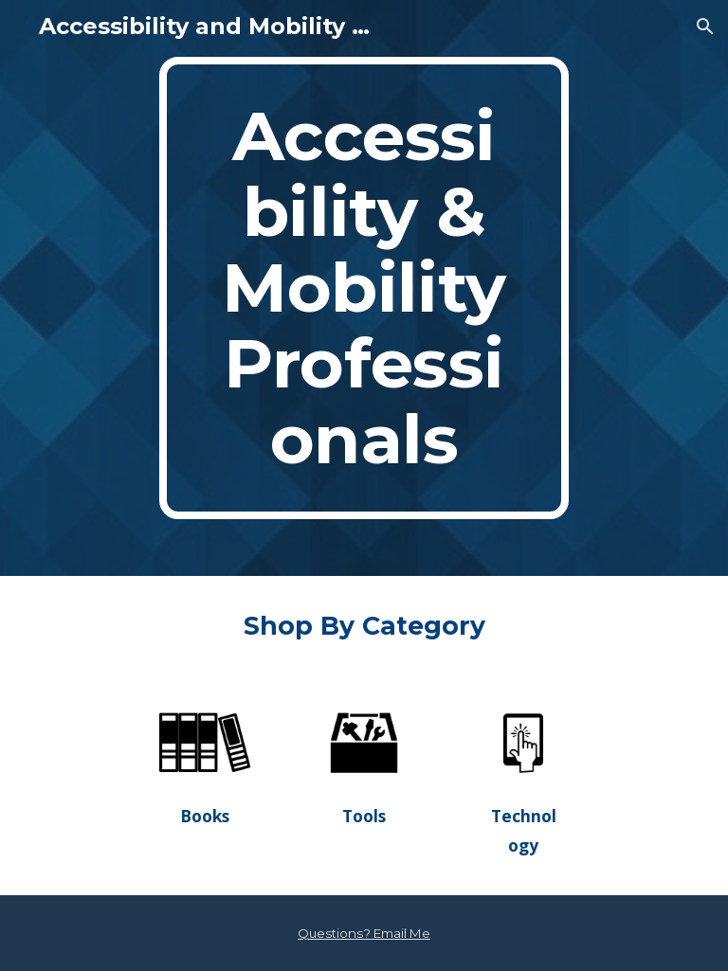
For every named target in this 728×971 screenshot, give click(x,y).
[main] (363, 288)
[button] (705, 26)
